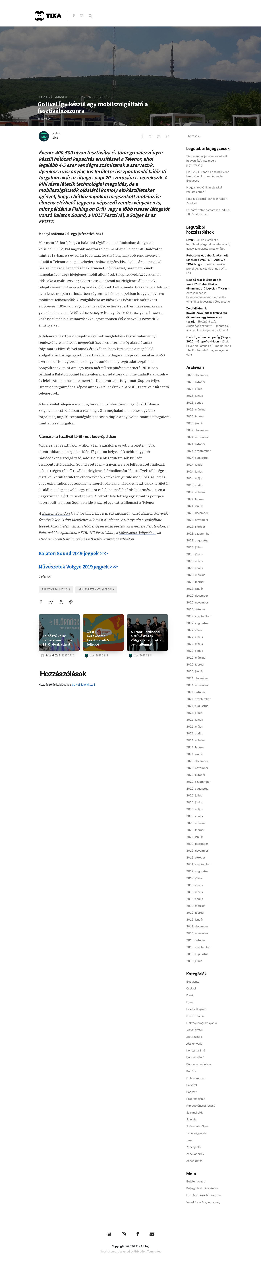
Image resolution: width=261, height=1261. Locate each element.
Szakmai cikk (194, 1113)
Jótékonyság (194, 1044)
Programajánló (195, 1099)
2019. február (195, 913)
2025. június (194, 396)
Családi (191, 989)
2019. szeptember (198, 864)
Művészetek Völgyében (137, 532)
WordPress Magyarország (203, 1202)
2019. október (195, 858)
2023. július (194, 547)
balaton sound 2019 (56, 589)
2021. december (197, 678)
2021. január (194, 754)
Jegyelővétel (194, 1030)
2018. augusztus (197, 954)
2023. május (194, 561)
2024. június (194, 472)
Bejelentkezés (195, 1182)
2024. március (195, 492)
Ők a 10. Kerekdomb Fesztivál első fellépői (98, 637)
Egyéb (190, 1002)
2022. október (195, 609)
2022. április (194, 651)
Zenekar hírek (195, 1154)
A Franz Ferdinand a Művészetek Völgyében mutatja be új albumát (146, 637)
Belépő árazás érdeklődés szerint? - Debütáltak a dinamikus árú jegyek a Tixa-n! (206, 284)
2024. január (194, 506)
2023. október (195, 527)
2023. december (197, 513)
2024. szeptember (198, 451)
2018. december (197, 927)
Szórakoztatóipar (197, 1126)
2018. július (194, 961)
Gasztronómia (195, 1016)
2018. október (195, 940)
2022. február (195, 665)
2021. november (197, 685)
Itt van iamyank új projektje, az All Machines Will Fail (206, 268)
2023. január (194, 589)
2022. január (194, 671)
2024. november (197, 437)
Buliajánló (192, 982)
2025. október (195, 382)
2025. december (197, 375)
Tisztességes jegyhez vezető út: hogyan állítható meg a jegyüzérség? (207, 160)
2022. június (194, 637)
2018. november (197, 933)
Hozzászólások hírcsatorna (203, 1195)
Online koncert (196, 1078)
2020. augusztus (197, 789)
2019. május (194, 892)
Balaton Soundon (56, 513)
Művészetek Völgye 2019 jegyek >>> (78, 566)
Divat (189, 995)
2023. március (195, 575)
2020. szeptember (198, 782)
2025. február (195, 416)
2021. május (194, 727)
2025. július (194, 389)
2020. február (195, 830)
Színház (191, 1120)
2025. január (194, 423)
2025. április (194, 403)
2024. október (195, 444)
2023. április (194, 568)
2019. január (194, 920)
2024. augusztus (197, 458)
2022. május (194, 644)
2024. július (194, 465)
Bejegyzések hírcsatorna (202, 1188)
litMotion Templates (147, 1252)
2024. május (194, 478)
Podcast (191, 1092)
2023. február (195, 582)
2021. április (194, 734)
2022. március (195, 658)
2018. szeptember (198, 947)
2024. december (197, 430)
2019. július (194, 878)
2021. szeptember (198, 699)
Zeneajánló (193, 1147)
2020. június (194, 802)
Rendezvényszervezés (90, 97)
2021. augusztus (197, 706)
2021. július (194, 713)
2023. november (197, 520)
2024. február (195, 499)
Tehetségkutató (196, 1133)
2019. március (195, 906)
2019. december (197, 844)
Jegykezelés (194, 1037)
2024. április (194, 485)
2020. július (194, 796)
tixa (55, 137)
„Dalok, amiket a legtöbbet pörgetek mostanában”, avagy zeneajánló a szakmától (208, 244)
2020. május (194, 809)
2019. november (197, 851)
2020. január (194, 837)
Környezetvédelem (198, 1064)
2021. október (195, 692)
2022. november (197, 603)
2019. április (194, 899)
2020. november (197, 768)
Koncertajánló (195, 1057)
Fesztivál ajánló (52, 97)
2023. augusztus (197, 541)
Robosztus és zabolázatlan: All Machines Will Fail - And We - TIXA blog (207, 260)
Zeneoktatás (194, 1161)
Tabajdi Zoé (52, 655)
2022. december (197, 596)
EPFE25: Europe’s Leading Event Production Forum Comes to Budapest (207, 176)
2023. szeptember (198, 534)
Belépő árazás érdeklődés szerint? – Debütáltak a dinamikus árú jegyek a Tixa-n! (207, 326)
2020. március (195, 823)
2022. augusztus (197, 623)
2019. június (194, 885)
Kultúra (191, 1071)
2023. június (194, 554)
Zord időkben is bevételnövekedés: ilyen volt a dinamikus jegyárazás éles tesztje (208, 297)
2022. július (194, 630)
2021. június (194, 720)
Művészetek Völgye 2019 (96, 589)
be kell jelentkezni (83, 684)
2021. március (195, 740)
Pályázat (191, 1085)
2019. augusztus (197, 871)
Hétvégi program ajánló (201, 1023)
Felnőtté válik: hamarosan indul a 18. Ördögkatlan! (57, 640)
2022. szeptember (198, 616)
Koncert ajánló (195, 1051)
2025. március (195, 410)
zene (189, 1140)
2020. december (197, 761)
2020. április (194, 816)
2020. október (195, 775)
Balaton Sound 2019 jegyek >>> (73, 553)
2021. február (195, 747)
